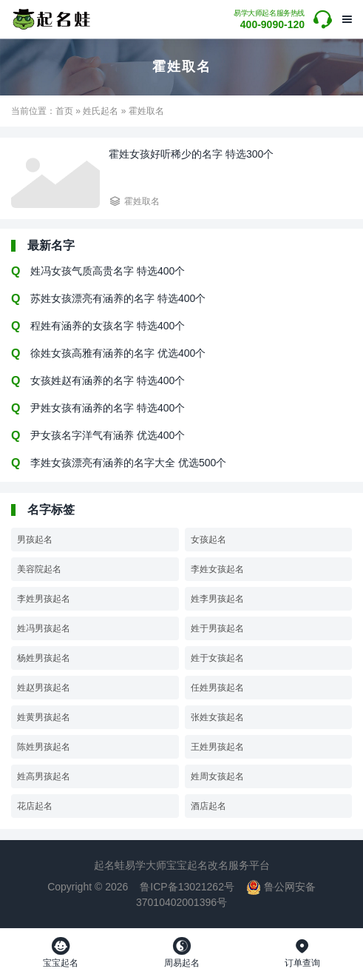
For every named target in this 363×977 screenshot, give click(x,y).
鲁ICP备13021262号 (187, 887)
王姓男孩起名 (217, 747)
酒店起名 (208, 806)
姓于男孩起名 (217, 628)
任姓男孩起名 (217, 687)
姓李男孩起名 (217, 599)
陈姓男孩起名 (43, 747)
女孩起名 (208, 539)
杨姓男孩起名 (43, 658)
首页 (64, 111)
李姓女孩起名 (217, 569)
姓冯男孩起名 (43, 628)
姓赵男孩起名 (43, 687)
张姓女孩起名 (217, 717)
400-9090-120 (269, 19)
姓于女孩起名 (217, 658)
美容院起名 (39, 569)
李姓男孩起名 (43, 599)
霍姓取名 (142, 201)
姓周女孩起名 (217, 776)
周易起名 (181, 952)
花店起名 (34, 806)
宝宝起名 (60, 952)
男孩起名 (34, 539)
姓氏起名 (100, 111)
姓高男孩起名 (43, 776)
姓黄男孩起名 (43, 717)
